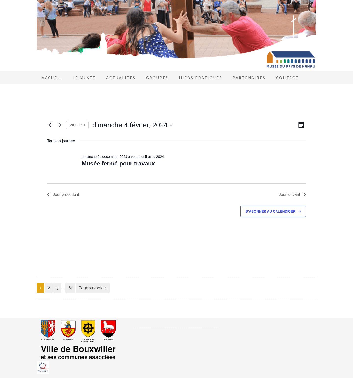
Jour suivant (292, 194)
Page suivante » (93, 288)
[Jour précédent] (50, 125)
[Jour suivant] (60, 125)
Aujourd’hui (77, 125)
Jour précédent (63, 194)
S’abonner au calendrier (270, 211)
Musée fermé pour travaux (118, 163)
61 (70, 288)
